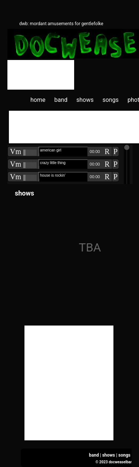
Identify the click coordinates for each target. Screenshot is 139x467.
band (60, 99)
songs (110, 99)
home (37, 99)
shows (84, 99)
